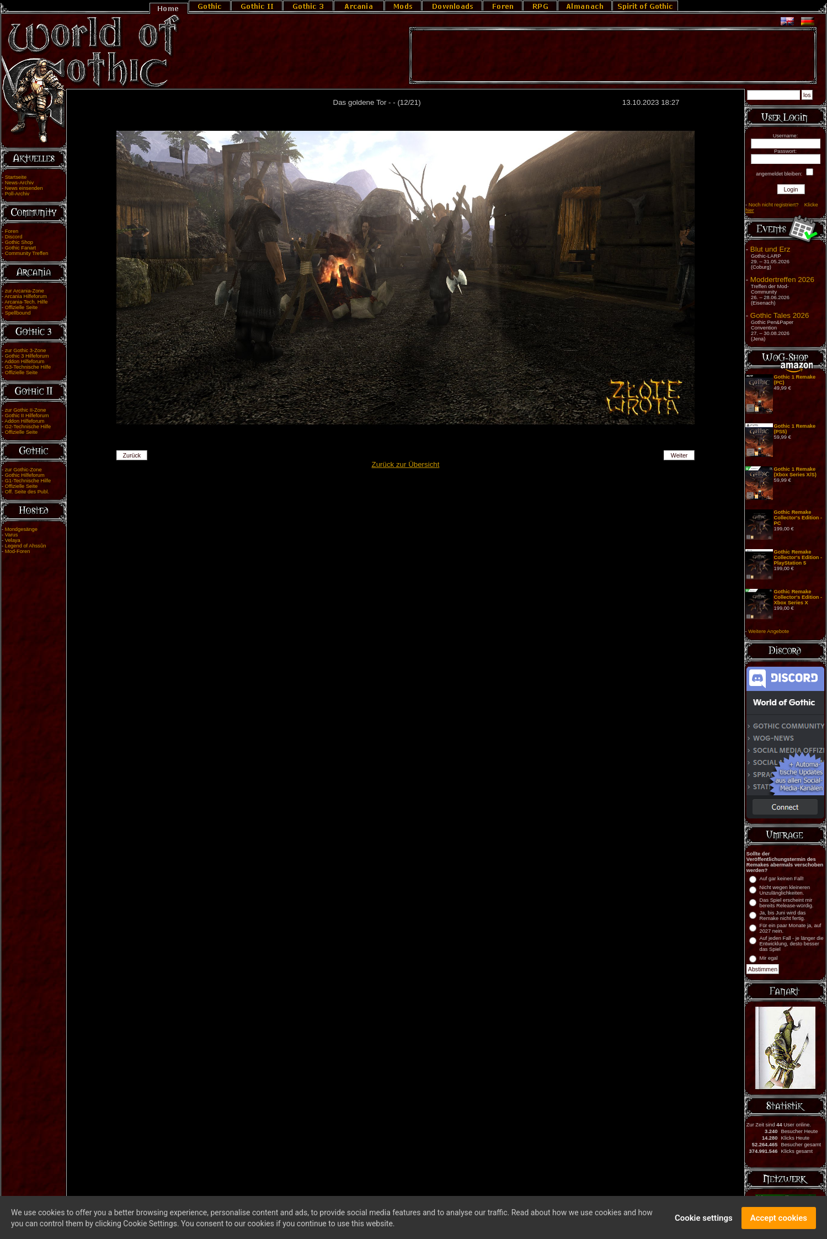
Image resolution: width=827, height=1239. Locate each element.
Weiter (679, 455)
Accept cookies (778, 1222)
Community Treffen (27, 253)
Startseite (15, 177)
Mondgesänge (21, 529)
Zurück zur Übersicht (406, 464)
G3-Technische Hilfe (28, 367)
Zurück (132, 455)
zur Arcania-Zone (24, 291)
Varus (11, 535)
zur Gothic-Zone (23, 469)
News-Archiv (19, 182)
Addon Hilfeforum (24, 361)
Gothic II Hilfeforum (27, 415)
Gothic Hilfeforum (25, 475)
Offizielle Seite (21, 307)
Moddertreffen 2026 (782, 279)
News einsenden (24, 188)
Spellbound (18, 313)
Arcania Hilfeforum (25, 296)
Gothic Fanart (20, 248)
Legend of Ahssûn (25, 546)
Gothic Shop (19, 242)
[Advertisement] (613, 56)
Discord (14, 237)
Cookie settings (704, 1222)
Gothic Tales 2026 (779, 315)
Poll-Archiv (17, 193)
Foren (11, 231)
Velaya (12, 540)
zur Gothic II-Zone (25, 410)
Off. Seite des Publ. (27, 491)
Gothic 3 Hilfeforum (27, 356)
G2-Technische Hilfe (28, 426)
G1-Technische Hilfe (28, 480)
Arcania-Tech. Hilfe (25, 302)
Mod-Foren (17, 551)
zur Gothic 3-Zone (25, 350)
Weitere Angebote (768, 631)
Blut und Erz (770, 249)
